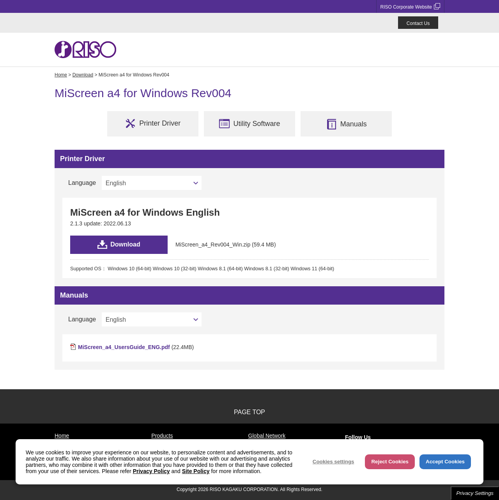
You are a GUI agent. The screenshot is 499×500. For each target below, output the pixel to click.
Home (61, 75)
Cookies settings (333, 462)
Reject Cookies (390, 462)
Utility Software (249, 123)
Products (162, 436)
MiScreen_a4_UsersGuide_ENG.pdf (124, 347)
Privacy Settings (475, 493)
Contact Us (418, 23)
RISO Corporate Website (410, 6)
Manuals (346, 124)
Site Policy (196, 471)
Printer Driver (152, 123)
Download (83, 75)
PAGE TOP (249, 412)
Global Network (267, 436)
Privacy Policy (151, 471)
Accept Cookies (445, 462)
